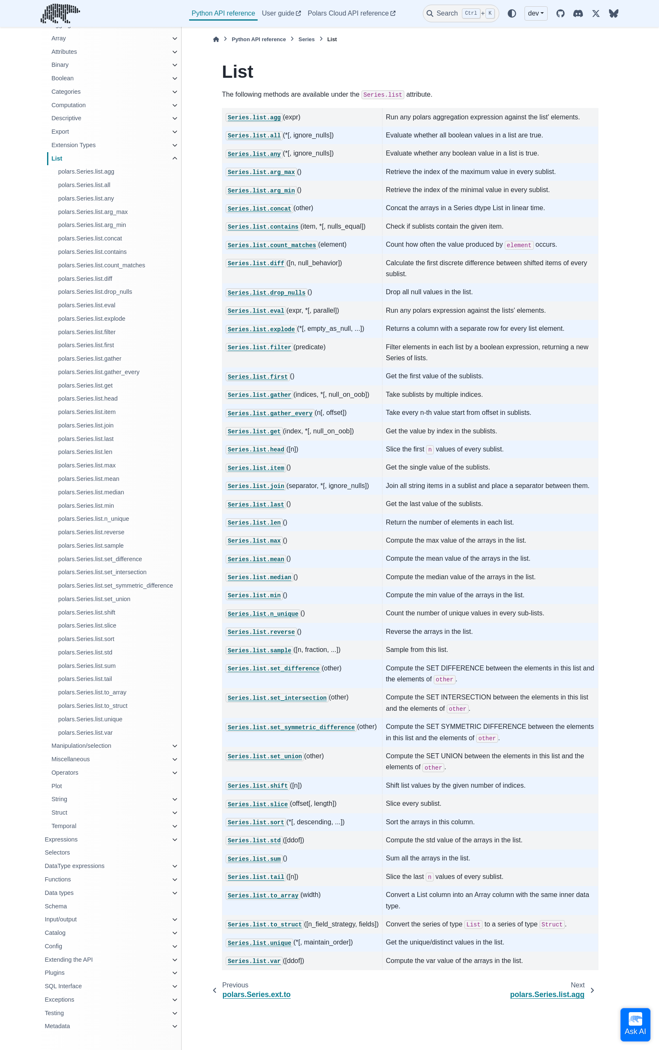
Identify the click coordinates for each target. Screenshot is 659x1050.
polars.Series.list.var (85, 732)
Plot (56, 786)
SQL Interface (63, 986)
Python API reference (223, 13)
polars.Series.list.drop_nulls (95, 291)
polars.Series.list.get (85, 385)
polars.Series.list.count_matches (101, 265)
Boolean (62, 78)
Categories (66, 91)
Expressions (61, 839)
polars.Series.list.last (85, 438)
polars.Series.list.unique (90, 719)
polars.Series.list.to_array (92, 692)
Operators (64, 772)
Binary (60, 64)
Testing (54, 1013)
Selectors (57, 852)
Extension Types (73, 145)
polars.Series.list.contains (92, 251)
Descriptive (66, 118)
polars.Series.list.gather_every (99, 372)
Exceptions (59, 999)
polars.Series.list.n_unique (93, 518)
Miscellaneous (70, 759)
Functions (58, 879)
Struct (59, 812)
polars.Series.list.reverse (91, 532)
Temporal (63, 826)
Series (306, 39)
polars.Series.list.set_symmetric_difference (115, 585)
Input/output (60, 919)
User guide (278, 13)
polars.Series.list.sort (86, 639)
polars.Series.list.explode (91, 318)
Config (53, 946)
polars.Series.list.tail (85, 678)
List (56, 158)
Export (60, 131)
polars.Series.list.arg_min (92, 225)
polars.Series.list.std (85, 652)
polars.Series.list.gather (89, 358)
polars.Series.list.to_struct (92, 705)
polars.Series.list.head (88, 398)
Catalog (55, 932)
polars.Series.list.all (84, 185)
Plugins (54, 972)
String (59, 799)
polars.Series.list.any (86, 198)
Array (58, 38)
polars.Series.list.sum (87, 665)
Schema (56, 906)
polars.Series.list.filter (87, 332)
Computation (68, 105)
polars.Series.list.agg (86, 171)
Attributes (64, 51)
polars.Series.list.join (85, 425)
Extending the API (68, 959)
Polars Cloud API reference (348, 13)
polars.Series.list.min (86, 505)
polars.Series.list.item (87, 412)
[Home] (216, 39)
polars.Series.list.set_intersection (102, 572)
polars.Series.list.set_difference (100, 559)
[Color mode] (512, 13)
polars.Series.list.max (87, 465)
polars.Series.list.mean (88, 478)
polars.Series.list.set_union (94, 599)
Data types (59, 892)
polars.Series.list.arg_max (93, 211)
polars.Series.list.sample (91, 545)
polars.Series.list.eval (86, 305)
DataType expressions (74, 866)
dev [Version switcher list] (533, 13)
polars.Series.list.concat (90, 238)
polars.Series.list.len (85, 451)
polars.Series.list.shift (86, 612)
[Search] (461, 13)
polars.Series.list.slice (87, 625)
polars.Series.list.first (86, 345)
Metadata (57, 1026)
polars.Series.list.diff (85, 278)
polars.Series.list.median (91, 492)
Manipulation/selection (81, 745)
